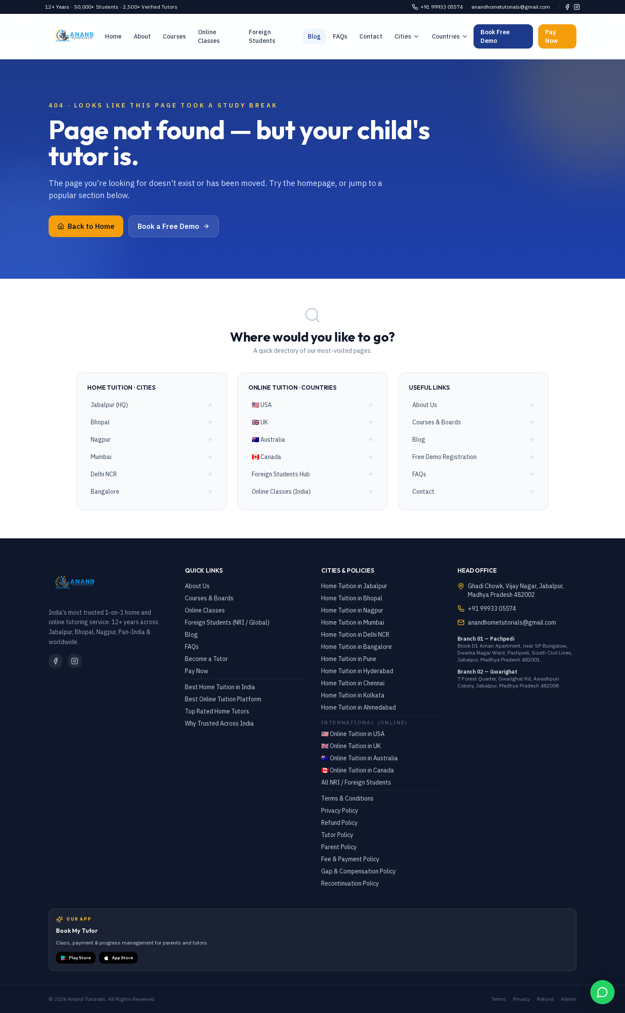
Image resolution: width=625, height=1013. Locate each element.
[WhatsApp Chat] (602, 992)
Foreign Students (262, 36)
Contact (370, 36)
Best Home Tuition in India (220, 687)
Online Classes (209, 36)
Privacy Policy (339, 810)
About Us (197, 586)
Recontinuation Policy (350, 883)
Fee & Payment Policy (350, 859)
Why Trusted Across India (219, 723)
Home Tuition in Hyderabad (357, 671)
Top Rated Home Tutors (217, 711)
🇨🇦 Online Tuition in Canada (357, 770)
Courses (174, 36)
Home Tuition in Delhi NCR (355, 634)
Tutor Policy (337, 835)
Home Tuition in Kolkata (353, 695)
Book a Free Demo (174, 226)
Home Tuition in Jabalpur (354, 586)
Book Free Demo (495, 36)
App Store (118, 958)
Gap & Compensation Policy (358, 871)
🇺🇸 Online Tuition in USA (353, 734)
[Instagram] (577, 7)
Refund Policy (339, 823)
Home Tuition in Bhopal (351, 598)
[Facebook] (567, 7)
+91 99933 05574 (437, 6)
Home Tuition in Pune (348, 659)
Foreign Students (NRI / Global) (227, 622)
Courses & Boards (209, 598)
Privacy (521, 999)
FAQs (340, 36)
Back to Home (86, 226)
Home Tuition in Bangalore (356, 647)
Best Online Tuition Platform (223, 699)
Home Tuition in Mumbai (352, 622)
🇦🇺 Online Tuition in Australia (359, 758)
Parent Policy (339, 847)
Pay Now (551, 36)
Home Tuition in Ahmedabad (358, 707)
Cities (407, 36)
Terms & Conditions (347, 798)
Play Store (75, 958)
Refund (545, 999)
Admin (568, 999)
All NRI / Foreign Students (356, 782)
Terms (498, 999)
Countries (450, 36)
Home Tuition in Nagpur (352, 610)
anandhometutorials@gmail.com (510, 6)
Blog (314, 36)
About (142, 36)
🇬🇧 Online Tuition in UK (351, 746)
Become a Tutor (206, 659)
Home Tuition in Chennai (353, 683)
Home (113, 36)
